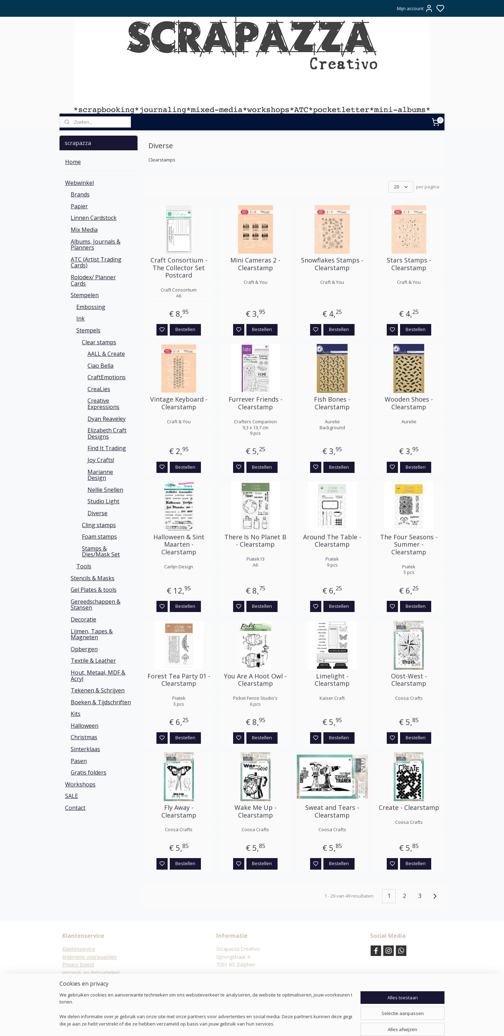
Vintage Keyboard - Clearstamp (179, 403)
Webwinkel (79, 183)
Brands (80, 194)
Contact (75, 808)
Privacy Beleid (78, 964)
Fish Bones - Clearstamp (332, 403)
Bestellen (185, 329)
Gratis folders (88, 772)
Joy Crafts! (101, 460)
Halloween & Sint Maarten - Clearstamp (178, 544)
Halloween (84, 725)
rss (286, 1023)
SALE (71, 796)
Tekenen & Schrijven (98, 690)
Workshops (80, 784)
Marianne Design (100, 475)
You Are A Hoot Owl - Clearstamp (255, 680)
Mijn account (415, 8)
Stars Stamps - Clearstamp (409, 264)
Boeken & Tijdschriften (101, 702)
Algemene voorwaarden (89, 957)
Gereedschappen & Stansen (95, 605)
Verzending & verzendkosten (94, 980)
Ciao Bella (100, 365)
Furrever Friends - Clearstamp (255, 403)
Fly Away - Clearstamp (178, 811)
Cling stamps (99, 525)
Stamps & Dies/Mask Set (101, 552)
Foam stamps (99, 536)
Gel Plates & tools (94, 589)
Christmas (84, 737)
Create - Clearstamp (409, 808)
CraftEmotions (107, 377)
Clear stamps (99, 342)
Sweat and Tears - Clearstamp (332, 811)
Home (73, 162)
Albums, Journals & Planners (95, 245)
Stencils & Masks (92, 578)
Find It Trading (107, 448)
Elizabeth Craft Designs (107, 433)
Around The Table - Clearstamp (332, 540)
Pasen (79, 761)
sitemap (271, 1023)
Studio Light (103, 501)
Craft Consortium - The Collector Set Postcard (178, 268)
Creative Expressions (103, 404)
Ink (80, 318)
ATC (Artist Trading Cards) (96, 262)
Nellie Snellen (105, 490)
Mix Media (84, 229)
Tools (83, 566)
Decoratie (83, 619)
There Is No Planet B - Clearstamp (255, 540)
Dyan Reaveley (107, 419)
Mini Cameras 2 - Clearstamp (255, 264)
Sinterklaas (85, 749)
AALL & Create (106, 354)
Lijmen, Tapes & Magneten (92, 634)
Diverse (97, 513)
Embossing (90, 307)
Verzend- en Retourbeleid (90, 972)
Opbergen (84, 649)
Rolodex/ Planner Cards (93, 280)
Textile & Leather (93, 660)
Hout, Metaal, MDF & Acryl (98, 676)
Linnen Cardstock (94, 218)
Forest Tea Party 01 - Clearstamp (178, 680)
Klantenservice (78, 948)
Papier (79, 206)
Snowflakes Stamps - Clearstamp (332, 264)
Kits (75, 714)
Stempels (88, 330)
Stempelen (85, 295)
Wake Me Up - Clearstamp (255, 811)
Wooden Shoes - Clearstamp (409, 403)
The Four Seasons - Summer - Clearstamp (409, 544)
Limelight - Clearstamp (332, 680)
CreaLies (99, 389)
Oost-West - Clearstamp (409, 680)
